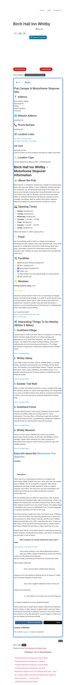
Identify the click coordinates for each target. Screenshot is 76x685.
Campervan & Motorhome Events (26, 682)
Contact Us (57, 10)
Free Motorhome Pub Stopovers (35, 75)
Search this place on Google (26, 141)
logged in (26, 632)
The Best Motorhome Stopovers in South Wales (31, 665)
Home (42, 10)
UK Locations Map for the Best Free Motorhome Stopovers (35, 675)
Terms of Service (21, 678)
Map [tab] (27, 82)
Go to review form (20, 317)
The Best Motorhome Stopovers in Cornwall (30, 668)
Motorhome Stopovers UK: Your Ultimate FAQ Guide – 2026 (35, 671)
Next (60, 641)
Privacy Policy (34, 678)
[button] (17, 53)
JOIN (49, 10)
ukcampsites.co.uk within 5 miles (26, 547)
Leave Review (46, 69)
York (24, 645)
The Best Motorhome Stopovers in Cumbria (30, 661)
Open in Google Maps (23, 139)
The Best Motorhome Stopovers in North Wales (31, 658)
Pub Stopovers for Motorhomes (35, 648)
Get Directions (20, 69)
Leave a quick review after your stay (26, 314)
